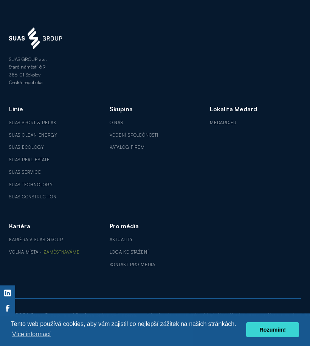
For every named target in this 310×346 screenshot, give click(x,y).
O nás (116, 122)
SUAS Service (25, 172)
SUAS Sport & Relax (32, 122)
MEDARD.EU (223, 122)
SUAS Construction (32, 196)
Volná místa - (44, 252)
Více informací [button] (31, 334)
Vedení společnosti (134, 135)
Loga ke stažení (129, 252)
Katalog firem (127, 147)
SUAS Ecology (26, 147)
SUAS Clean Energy (33, 135)
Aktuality (121, 239)
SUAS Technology (31, 184)
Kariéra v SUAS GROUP (36, 239)
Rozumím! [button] (272, 330)
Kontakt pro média (132, 264)
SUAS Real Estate (29, 159)
